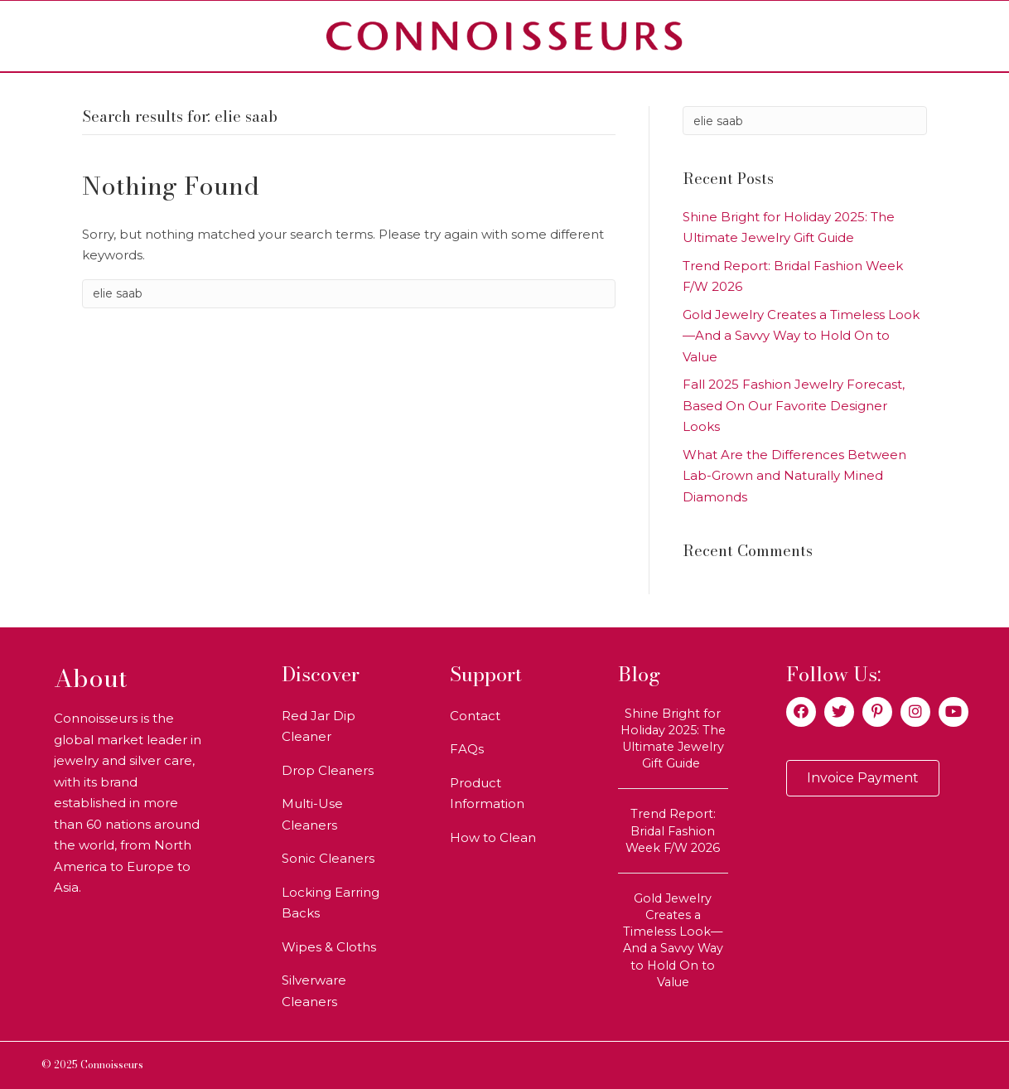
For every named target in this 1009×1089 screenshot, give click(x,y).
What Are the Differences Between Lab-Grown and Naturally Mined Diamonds (794, 476)
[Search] (349, 293)
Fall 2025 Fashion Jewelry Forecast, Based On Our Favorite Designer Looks (794, 405)
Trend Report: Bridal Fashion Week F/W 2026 (672, 830)
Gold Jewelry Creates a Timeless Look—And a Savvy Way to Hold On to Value (801, 336)
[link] (337, 726)
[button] (801, 712)
